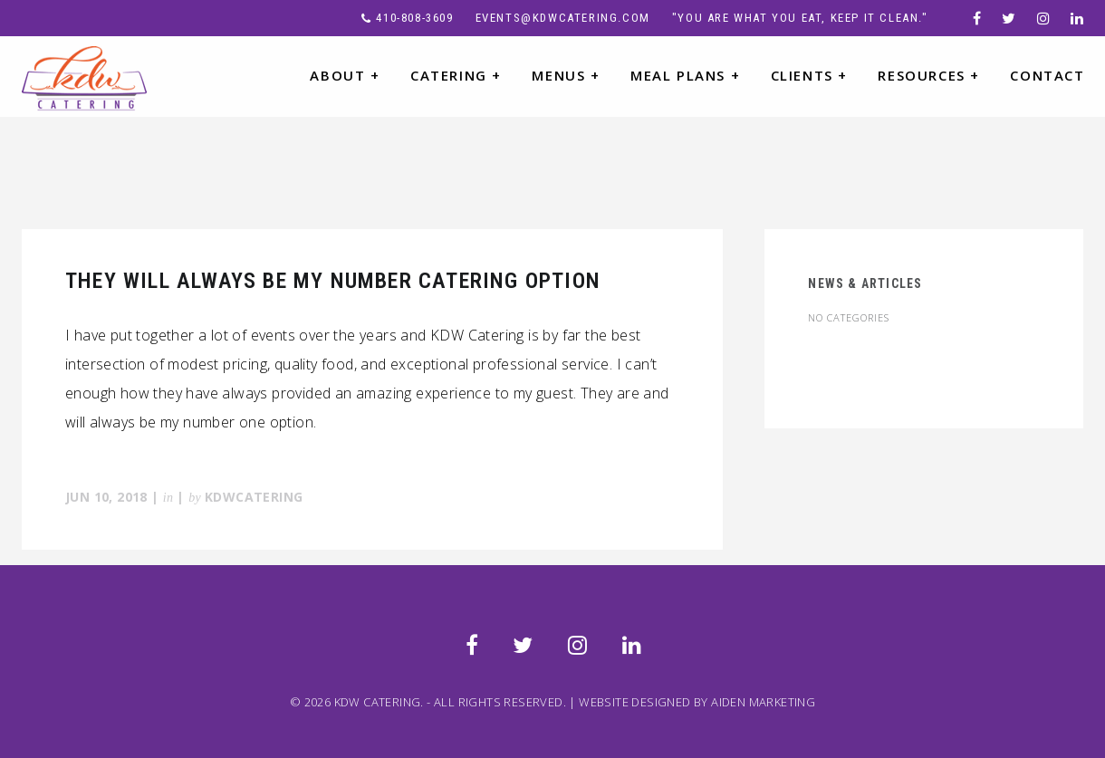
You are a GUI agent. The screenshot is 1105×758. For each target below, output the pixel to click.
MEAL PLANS (685, 75)
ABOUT (345, 75)
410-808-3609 (414, 17)
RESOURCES (929, 75)
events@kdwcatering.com (563, 17)
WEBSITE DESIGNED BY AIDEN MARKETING (697, 702)
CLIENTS (809, 75)
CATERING (456, 75)
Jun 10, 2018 (106, 496)
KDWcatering (254, 496)
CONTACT (1047, 75)
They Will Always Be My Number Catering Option (333, 280)
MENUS (566, 75)
